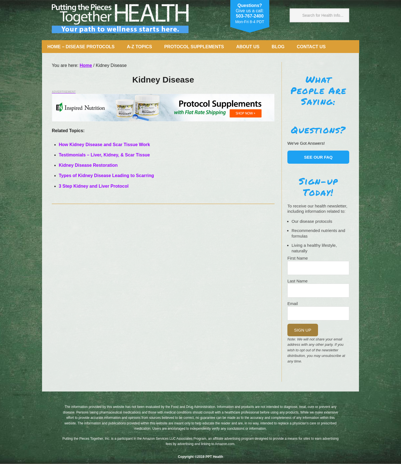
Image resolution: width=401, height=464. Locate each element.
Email (292, 303)
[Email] (318, 313)
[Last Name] (318, 291)
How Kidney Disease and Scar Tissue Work (105, 144)
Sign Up (302, 330)
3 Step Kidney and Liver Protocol (94, 186)
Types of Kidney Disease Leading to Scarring (107, 175)
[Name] (318, 268)
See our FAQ (318, 157)
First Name (297, 258)
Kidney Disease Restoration (88, 165)
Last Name (297, 281)
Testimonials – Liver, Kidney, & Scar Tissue (104, 155)
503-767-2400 (250, 16)
